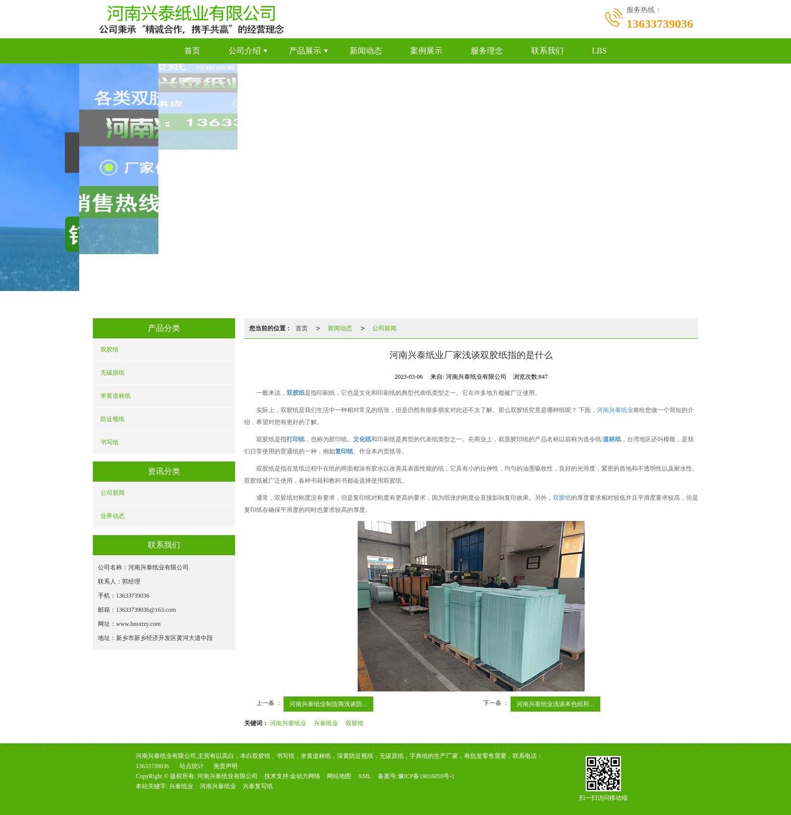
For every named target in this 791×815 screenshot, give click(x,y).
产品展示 (305, 50)
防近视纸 (112, 419)
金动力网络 (305, 776)
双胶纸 (109, 349)
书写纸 (109, 442)
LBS (599, 50)
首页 (192, 50)
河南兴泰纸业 (615, 410)
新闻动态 (366, 50)
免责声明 (225, 766)
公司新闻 (112, 492)
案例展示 (426, 50)
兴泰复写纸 (258, 786)
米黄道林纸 (115, 395)
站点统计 (192, 766)
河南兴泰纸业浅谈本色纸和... (555, 704)
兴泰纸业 (326, 723)
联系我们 (547, 50)
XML (364, 776)
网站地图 (339, 776)
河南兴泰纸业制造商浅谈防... (328, 704)
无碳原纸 (112, 372)
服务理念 (487, 50)
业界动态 (112, 515)
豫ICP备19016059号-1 (426, 776)
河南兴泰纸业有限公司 (227, 776)
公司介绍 (245, 50)
